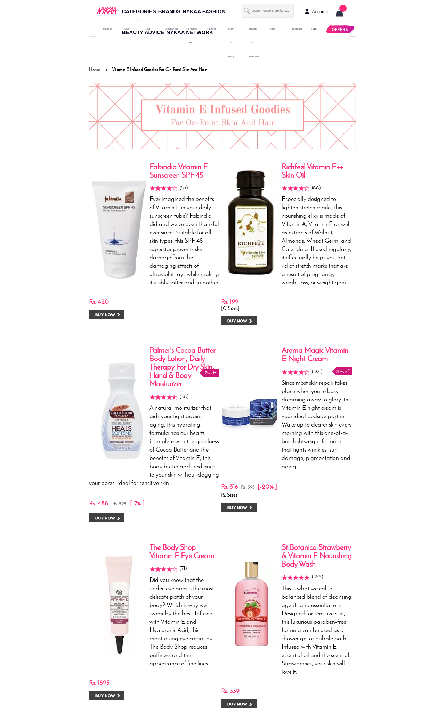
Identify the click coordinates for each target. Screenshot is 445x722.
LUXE (315, 28)
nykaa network (189, 32)
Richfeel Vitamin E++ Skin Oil (312, 171)
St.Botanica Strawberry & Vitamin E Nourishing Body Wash (317, 556)
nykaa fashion (204, 11)
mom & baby (231, 42)
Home (94, 69)
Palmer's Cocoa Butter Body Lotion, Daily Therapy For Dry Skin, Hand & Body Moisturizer (182, 367)
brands (169, 11)
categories (139, 11)
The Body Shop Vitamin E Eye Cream (181, 551)
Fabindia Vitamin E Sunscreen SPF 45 (178, 171)
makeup (106, 28)
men (273, 28)
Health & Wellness (252, 42)
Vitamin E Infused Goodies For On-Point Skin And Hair (159, 69)
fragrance (294, 28)
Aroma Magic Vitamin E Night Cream (315, 354)
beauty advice (143, 32)
